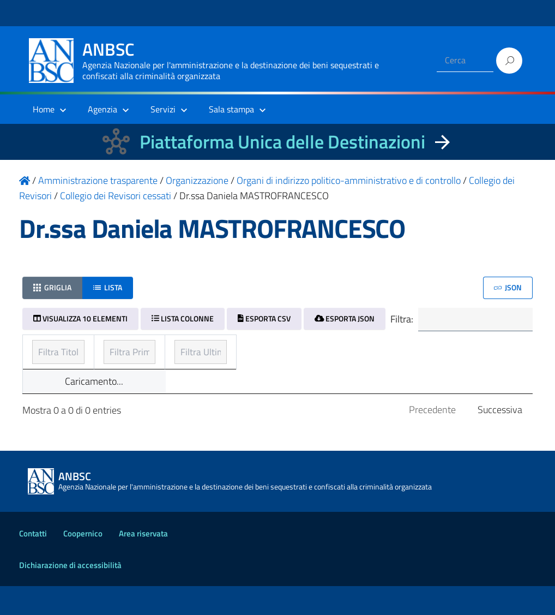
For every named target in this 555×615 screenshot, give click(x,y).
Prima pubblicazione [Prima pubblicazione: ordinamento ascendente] (247, 349)
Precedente (432, 438)
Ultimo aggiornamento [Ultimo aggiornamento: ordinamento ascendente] (423, 349)
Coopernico (82, 562)
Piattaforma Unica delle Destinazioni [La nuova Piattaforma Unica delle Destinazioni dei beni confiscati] (282, 142)
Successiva (500, 438)
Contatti (33, 562)
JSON (508, 287)
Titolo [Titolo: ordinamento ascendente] (45, 349)
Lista (107, 287)
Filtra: (460, 320)
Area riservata (143, 562)
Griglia (52, 287)
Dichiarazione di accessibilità (70, 594)
